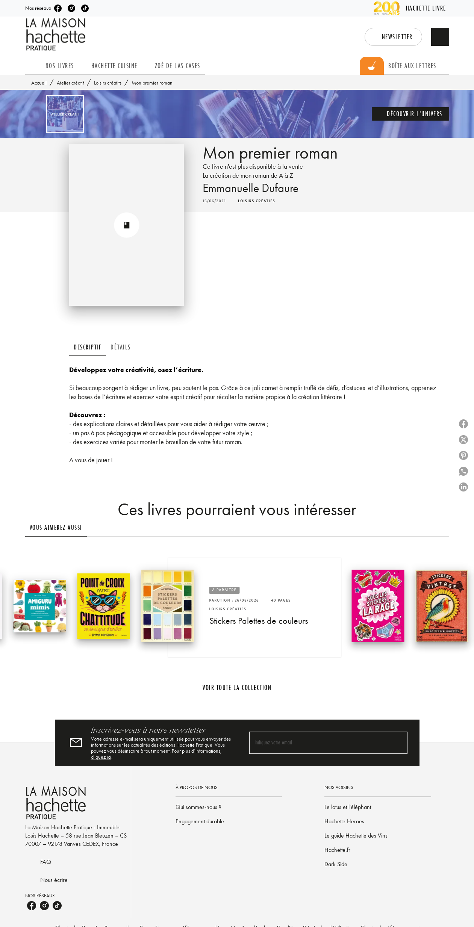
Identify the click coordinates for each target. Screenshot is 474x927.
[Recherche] (440, 37)
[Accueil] (56, 34)
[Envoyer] (398, 743)
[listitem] (58, 8)
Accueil (39, 82)
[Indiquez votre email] (319, 743)
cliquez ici (101, 756)
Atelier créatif (70, 82)
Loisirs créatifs (107, 82)
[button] (393, 37)
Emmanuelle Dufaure (250, 188)
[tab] (33, 66)
